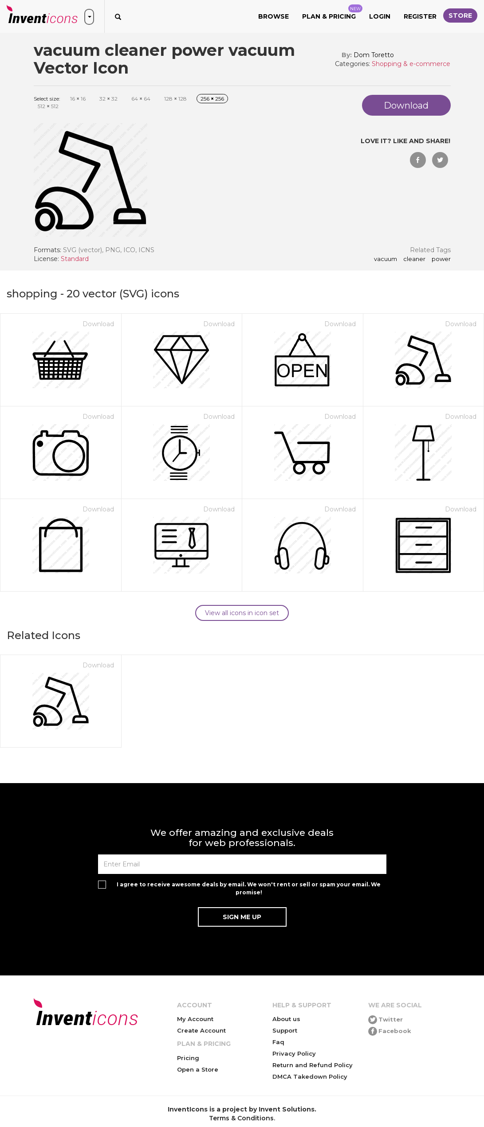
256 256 (212, 98)
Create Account (201, 1030)
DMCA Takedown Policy (309, 1076)
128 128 (175, 98)
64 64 (140, 98)
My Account (195, 1018)
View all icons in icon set (242, 613)
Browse (273, 16)
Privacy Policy (294, 1053)
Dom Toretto (374, 55)
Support (284, 1030)
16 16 (78, 98)
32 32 (108, 98)
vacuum (385, 259)
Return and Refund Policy (312, 1065)
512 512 (48, 106)
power (441, 259)
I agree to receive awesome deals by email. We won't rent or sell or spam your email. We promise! (249, 888)
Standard (75, 259)
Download (98, 324)
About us (286, 1018)
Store (460, 15)
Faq (278, 1041)
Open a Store (197, 1069)
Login (379, 16)
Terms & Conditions (241, 1118)
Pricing (188, 1057)
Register (420, 16)
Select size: (47, 98)
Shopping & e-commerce (411, 64)
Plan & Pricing (332, 12)
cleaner (414, 259)
